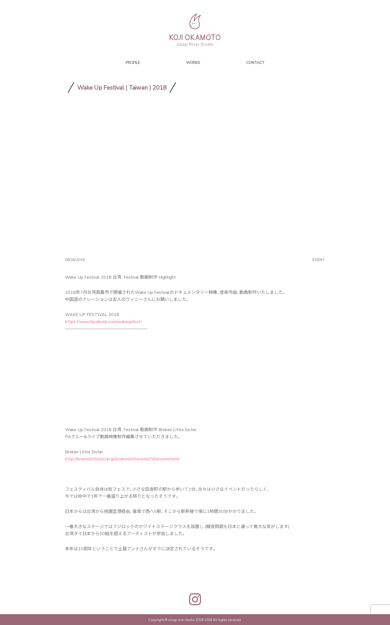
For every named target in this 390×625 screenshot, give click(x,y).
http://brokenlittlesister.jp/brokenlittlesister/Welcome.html (122, 458)
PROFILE (133, 62)
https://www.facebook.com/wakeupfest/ (103, 321)
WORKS (193, 62)
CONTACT (255, 62)
